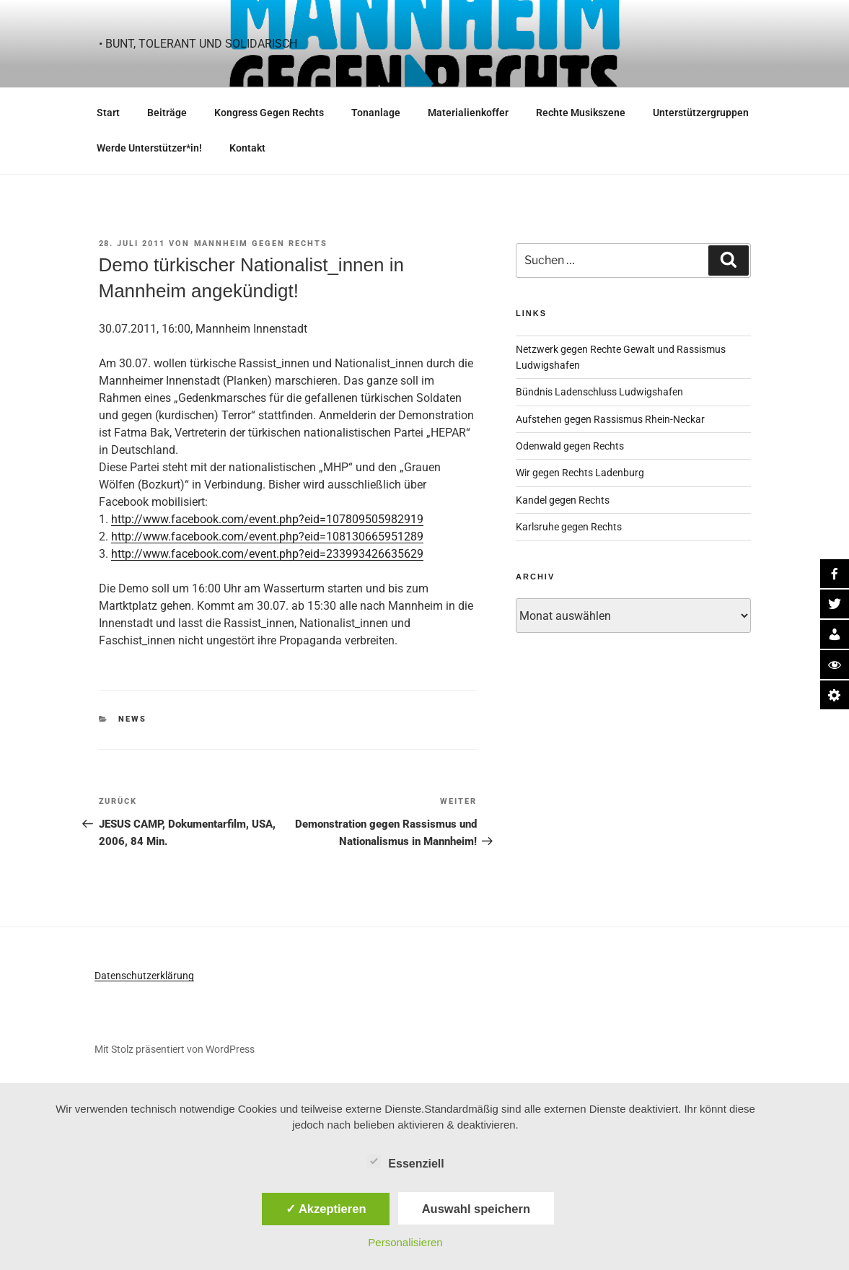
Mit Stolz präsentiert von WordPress (174, 1049)
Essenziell (405, 1161)
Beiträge (167, 112)
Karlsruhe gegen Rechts (569, 527)
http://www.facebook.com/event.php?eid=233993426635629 (267, 554)
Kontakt (247, 148)
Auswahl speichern (476, 1208)
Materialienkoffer (468, 112)
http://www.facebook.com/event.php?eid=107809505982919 (267, 519)
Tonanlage (375, 112)
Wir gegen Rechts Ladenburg (580, 472)
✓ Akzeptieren (326, 1208)
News (132, 719)
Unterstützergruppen (701, 112)
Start (108, 112)
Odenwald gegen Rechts (570, 446)
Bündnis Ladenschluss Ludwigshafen (599, 392)
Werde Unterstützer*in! (149, 148)
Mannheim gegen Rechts (261, 243)
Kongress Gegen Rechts (269, 112)
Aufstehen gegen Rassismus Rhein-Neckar (610, 419)
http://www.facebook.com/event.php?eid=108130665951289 (267, 536)
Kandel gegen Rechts (563, 500)
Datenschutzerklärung (144, 975)
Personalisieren (405, 1242)
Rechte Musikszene (580, 112)
